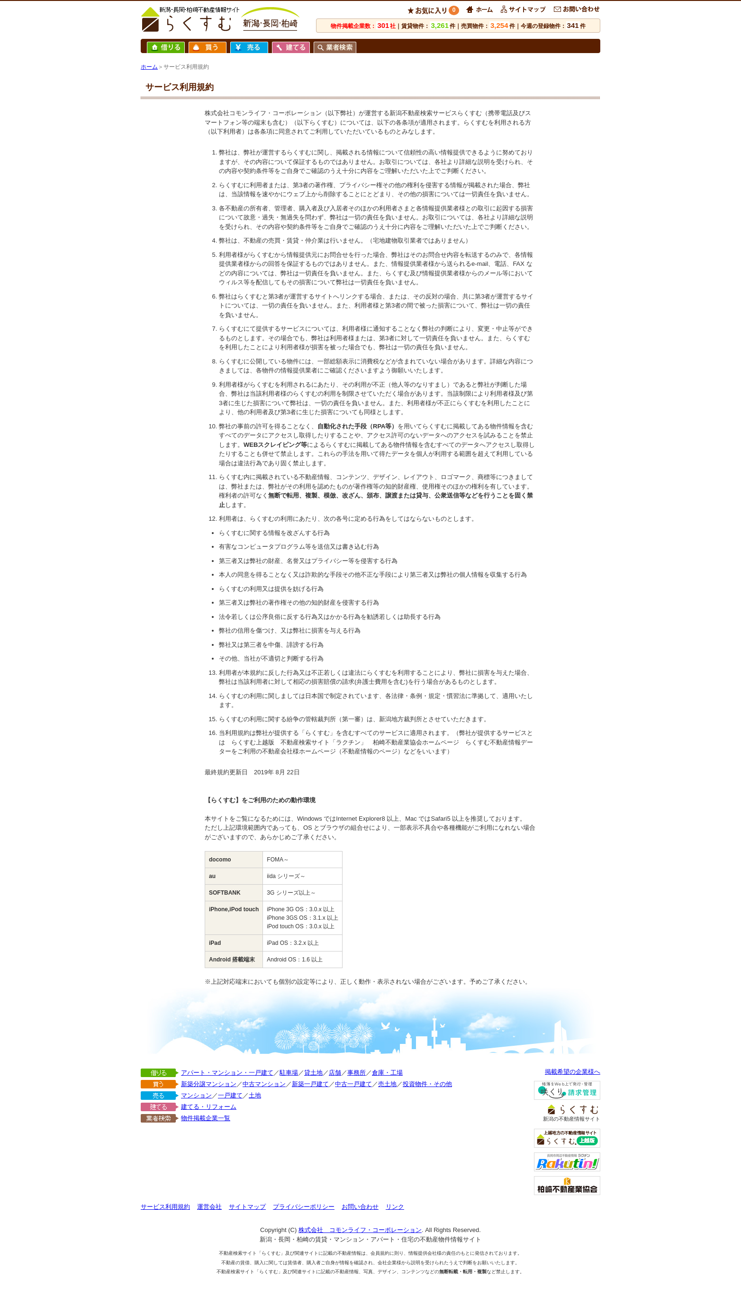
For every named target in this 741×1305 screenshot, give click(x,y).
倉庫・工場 (387, 1072)
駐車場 (289, 1072)
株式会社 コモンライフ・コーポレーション (360, 1229)
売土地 (387, 1084)
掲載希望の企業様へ (572, 1071)
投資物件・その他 (427, 1084)
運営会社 (209, 1206)
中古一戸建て (353, 1084)
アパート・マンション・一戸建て (227, 1072)
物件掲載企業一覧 (205, 1118)
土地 (255, 1095)
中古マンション (264, 1084)
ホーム (149, 66)
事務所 (356, 1072)
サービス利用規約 (165, 1206)
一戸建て (230, 1095)
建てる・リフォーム (208, 1106)
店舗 (335, 1072)
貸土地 (313, 1072)
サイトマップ (247, 1206)
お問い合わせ (360, 1206)
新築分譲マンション (208, 1084)
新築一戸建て (310, 1084)
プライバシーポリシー (303, 1206)
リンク (395, 1206)
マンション (196, 1095)
